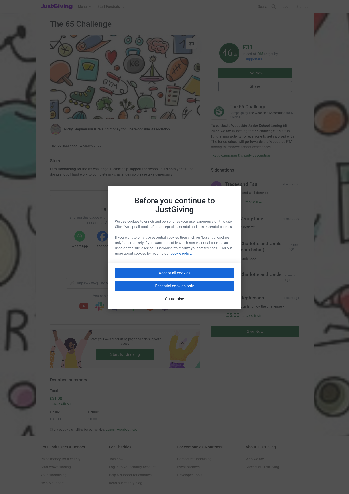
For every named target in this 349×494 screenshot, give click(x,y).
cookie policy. (181, 253)
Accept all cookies (175, 273)
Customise (174, 298)
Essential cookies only (174, 286)
